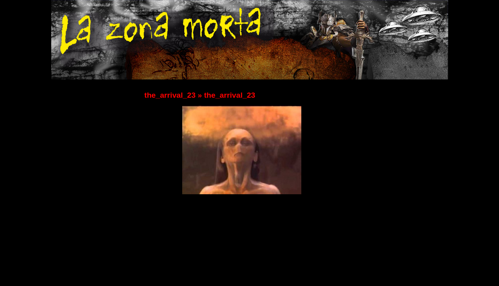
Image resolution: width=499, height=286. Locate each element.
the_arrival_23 (170, 95)
